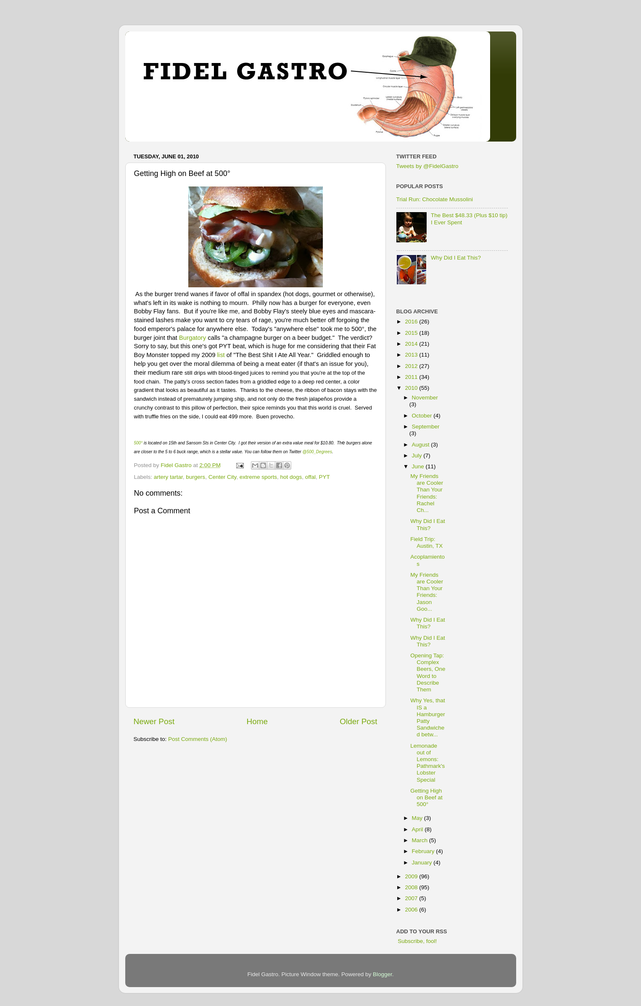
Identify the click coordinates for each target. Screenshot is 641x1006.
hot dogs (291, 477)
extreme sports (258, 477)
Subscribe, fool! (416, 941)
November (425, 397)
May (418, 818)
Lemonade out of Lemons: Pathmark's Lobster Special (427, 763)
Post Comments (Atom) (197, 739)
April (418, 829)
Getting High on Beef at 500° (426, 797)
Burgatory (192, 337)
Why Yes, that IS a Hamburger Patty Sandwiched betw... (427, 717)
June (419, 466)
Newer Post (154, 721)
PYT (324, 477)
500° (138, 443)
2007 (412, 898)
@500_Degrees (317, 451)
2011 (412, 377)
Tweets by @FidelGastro (427, 166)
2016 (412, 321)
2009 (412, 876)
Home (257, 721)
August (421, 444)
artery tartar (168, 477)
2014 (412, 344)
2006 (412, 909)
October (423, 415)
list (221, 355)
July (418, 455)
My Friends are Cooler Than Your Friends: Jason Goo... (426, 592)
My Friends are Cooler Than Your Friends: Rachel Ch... (426, 493)
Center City (222, 477)
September (426, 426)
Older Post (358, 721)
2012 (412, 366)
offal (310, 477)
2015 (412, 333)
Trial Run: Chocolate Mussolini (434, 199)
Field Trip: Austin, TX (426, 542)
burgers (195, 477)
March (420, 840)
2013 (412, 355)
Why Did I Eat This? (456, 258)
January (423, 862)
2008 (412, 887)
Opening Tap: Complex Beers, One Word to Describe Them (427, 672)
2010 (412, 388)
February (424, 851)
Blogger (382, 974)
